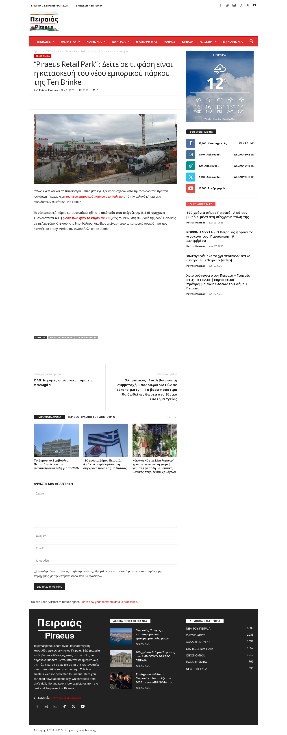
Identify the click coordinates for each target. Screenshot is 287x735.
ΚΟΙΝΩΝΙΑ (96, 41)
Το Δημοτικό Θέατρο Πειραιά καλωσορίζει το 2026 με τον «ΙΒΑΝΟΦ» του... (155, 678)
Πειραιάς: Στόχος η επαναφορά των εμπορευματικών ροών (152, 634)
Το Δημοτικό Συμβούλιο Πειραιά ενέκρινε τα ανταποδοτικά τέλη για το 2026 (56, 464)
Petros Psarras (48, 90)
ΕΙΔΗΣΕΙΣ (46, 41)
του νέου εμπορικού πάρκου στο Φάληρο (94, 196)
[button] (251, 41)
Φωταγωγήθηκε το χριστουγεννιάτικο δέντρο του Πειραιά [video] (218, 258)
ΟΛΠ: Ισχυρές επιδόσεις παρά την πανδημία (63, 382)
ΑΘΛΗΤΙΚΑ (70, 41)
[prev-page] (169, 417)
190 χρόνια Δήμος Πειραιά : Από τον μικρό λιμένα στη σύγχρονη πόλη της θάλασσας (105, 464)
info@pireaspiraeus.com (66, 697)
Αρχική (37, 51)
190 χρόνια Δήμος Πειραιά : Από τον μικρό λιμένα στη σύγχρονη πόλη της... (219, 214)
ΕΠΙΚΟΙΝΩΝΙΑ (233, 41)
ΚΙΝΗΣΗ (188, 41)
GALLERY (208, 41)
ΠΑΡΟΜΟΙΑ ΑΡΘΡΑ (49, 416)
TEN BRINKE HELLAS (86, 337)
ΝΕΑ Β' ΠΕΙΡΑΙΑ (196, 669)
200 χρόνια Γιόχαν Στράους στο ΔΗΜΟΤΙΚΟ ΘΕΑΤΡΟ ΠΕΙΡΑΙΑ (155, 656)
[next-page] (175, 417)
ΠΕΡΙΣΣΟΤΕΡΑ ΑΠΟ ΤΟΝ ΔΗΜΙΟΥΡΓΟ (91, 416)
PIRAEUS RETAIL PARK (61, 337)
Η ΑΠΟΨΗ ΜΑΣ (147, 41)
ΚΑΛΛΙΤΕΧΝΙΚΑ (196, 662)
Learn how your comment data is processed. (109, 602)
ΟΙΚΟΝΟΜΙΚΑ (53, 51)
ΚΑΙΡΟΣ (169, 41)
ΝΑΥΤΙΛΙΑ (121, 41)
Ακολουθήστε (244, 154)
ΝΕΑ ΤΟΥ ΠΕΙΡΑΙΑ (198, 628)
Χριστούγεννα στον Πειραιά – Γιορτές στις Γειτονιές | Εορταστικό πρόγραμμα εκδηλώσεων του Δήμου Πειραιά (218, 281)
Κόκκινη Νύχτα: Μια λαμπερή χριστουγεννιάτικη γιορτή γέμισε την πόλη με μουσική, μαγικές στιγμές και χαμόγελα (154, 466)
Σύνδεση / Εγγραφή (89, 5)
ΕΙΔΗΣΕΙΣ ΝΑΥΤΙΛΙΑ (199, 648)
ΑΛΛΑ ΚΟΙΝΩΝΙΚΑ (198, 642)
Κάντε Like (246, 143)
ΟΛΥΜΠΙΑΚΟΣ (195, 635)
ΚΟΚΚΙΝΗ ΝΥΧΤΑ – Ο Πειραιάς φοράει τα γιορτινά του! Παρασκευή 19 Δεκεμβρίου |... (219, 236)
